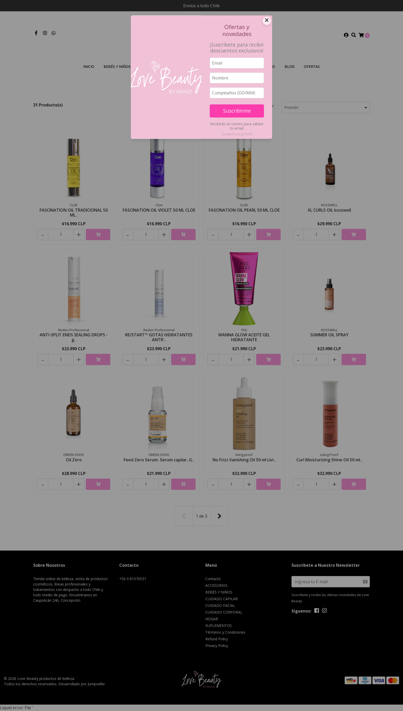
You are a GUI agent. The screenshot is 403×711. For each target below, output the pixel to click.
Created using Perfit (237, 134)
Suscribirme (237, 110)
